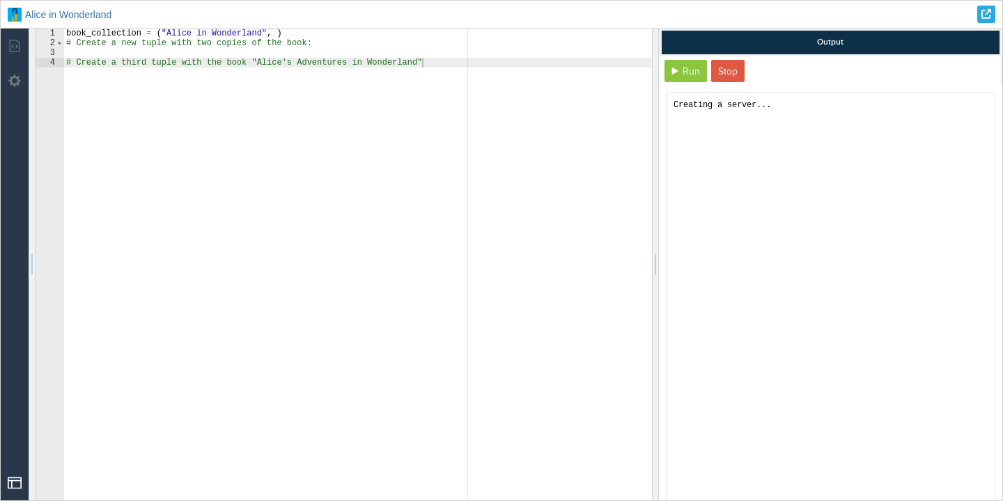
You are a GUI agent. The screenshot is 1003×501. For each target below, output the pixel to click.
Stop (728, 71)
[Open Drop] (14, 483)
